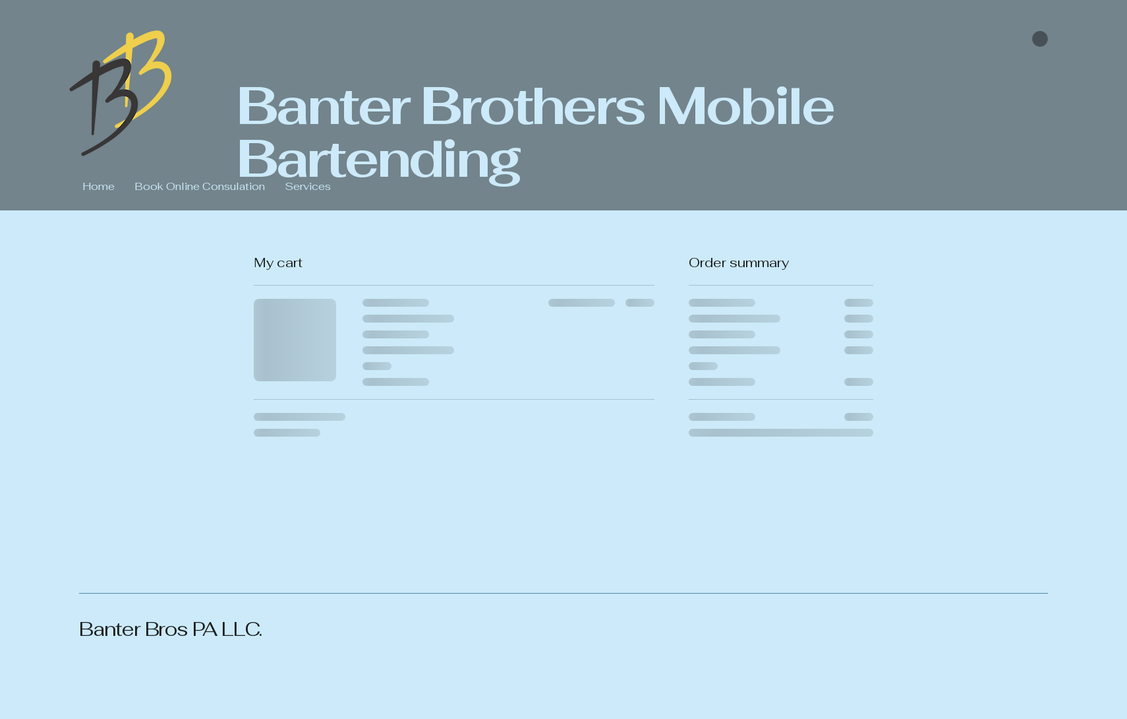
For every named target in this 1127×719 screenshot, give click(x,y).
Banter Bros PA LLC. (172, 629)
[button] (1040, 39)
